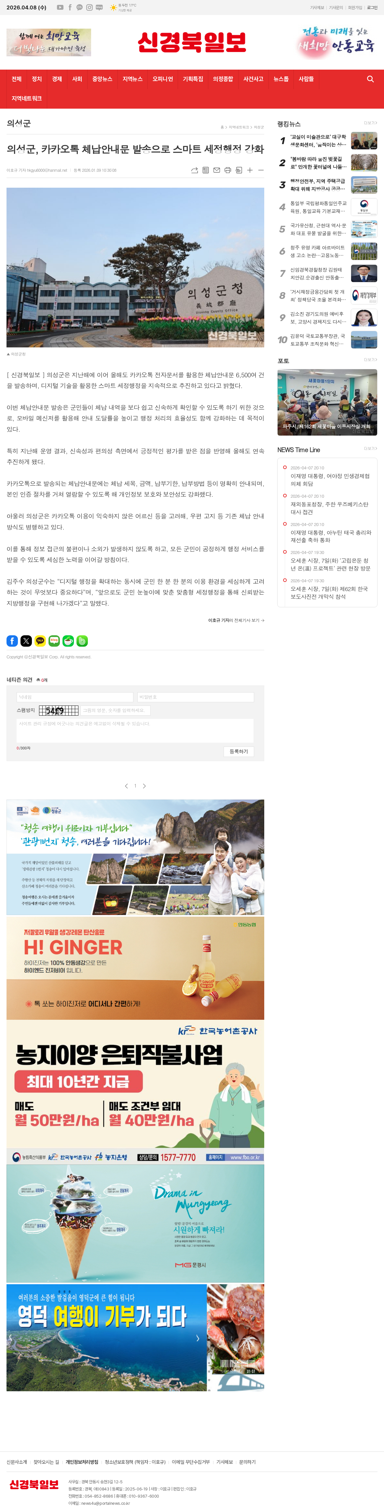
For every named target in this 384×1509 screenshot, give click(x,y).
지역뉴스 (133, 78)
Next (369, 402)
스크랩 (239, 170)
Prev (285, 402)
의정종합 (223, 78)
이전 (126, 786)
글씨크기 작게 (261, 170)
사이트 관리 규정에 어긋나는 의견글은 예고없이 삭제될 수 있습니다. (84, 723)
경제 (57, 78)
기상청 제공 (124, 10)
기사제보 (317, 7)
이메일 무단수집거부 (191, 1462)
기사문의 (336, 7)
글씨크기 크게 (250, 170)
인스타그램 (89, 7)
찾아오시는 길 (46, 1462)
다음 (144, 786)
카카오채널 (80, 7)
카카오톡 (40, 641)
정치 (37, 78)
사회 (77, 78)
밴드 (82, 641)
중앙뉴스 (102, 78)
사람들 (306, 78)
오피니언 (163, 78)
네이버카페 (68, 641)
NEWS (298, 449)
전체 (17, 78)
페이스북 (70, 7)
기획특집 (193, 78)
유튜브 (60, 7)
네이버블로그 (99, 7)
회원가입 (355, 7)
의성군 (259, 127)
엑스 (26, 641)
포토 (283, 360)
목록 (205, 170)
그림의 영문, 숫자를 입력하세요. (114, 710)
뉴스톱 (281, 78)
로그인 (372, 7)
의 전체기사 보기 (233, 620)
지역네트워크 (27, 98)
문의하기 (247, 1462)
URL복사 (194, 170)
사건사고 (253, 78)
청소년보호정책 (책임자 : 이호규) (135, 1462)
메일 (216, 170)
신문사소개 (17, 1462)
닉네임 (25, 696)
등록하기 (239, 751)
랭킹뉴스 (288, 123)
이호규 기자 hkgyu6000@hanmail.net (37, 170)
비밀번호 (148, 696)
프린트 (228, 170)
